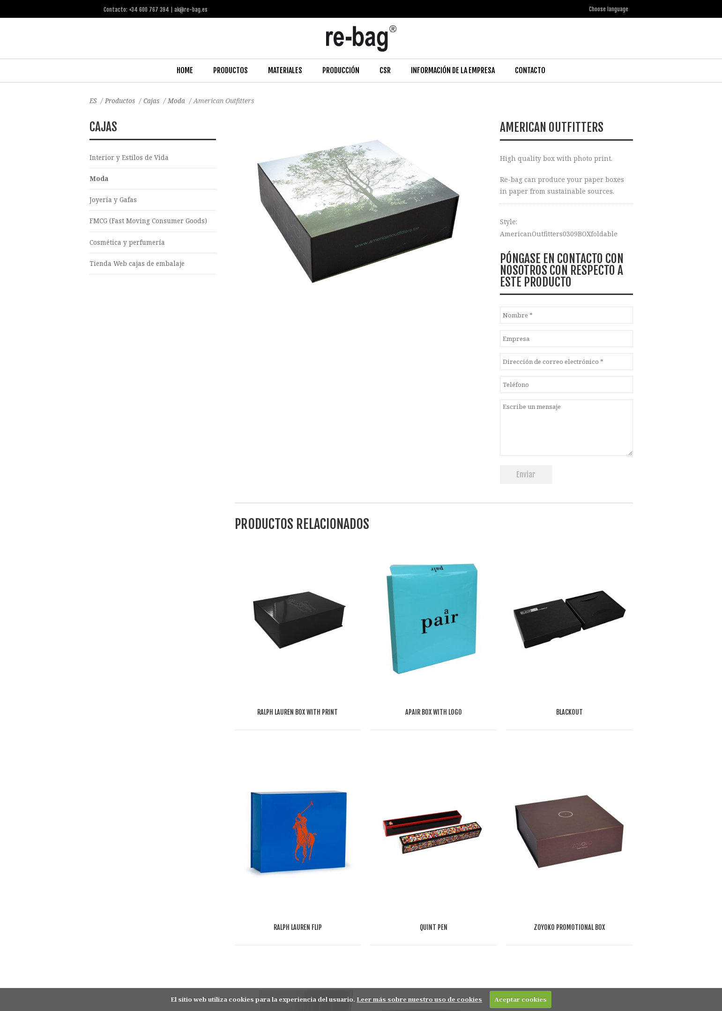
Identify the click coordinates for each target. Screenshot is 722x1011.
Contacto (530, 70)
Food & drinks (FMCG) (254, 888)
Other (306, 888)
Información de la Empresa (453, 70)
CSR (385, 70)
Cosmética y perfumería (128, 243)
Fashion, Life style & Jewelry (170, 888)
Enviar (526, 474)
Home (185, 70)
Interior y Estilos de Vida (129, 156)
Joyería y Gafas (113, 200)
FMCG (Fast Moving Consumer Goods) (150, 222)
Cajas (154, 100)
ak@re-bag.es (328, 973)
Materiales (285, 70)
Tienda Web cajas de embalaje (138, 265)
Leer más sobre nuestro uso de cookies (419, 999)
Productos (230, 70)
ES (93, 100)
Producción (340, 70)
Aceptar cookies (520, 999)
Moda (179, 100)
